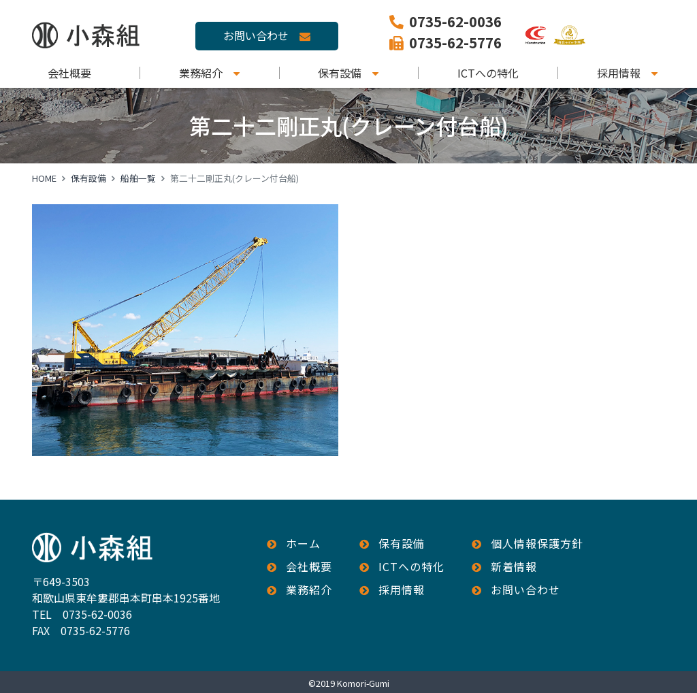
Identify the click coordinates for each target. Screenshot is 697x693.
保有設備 (339, 73)
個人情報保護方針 (537, 543)
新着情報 (514, 566)
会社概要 (69, 73)
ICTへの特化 (488, 73)
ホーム (303, 543)
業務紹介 (201, 73)
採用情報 (619, 73)
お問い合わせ (256, 35)
